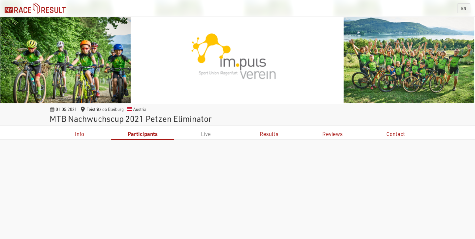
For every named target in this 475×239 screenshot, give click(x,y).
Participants (143, 133)
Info (79, 133)
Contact (395, 133)
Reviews (332, 133)
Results (269, 133)
